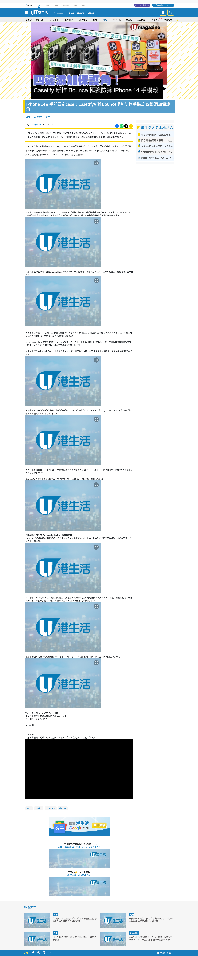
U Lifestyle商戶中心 (142, 5)
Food (56, 5)
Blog (75, 5)
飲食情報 (83, 19)
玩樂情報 (54, 19)
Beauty (66, 5)
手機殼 (39, 808)
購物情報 (69, 19)
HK (39, 5)
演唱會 (28, 19)
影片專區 (117, 19)
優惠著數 (40, 19)
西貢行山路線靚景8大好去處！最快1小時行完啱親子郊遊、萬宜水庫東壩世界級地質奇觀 (150, 938)
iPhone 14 (51, 808)
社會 (105, 19)
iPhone (63, 808)
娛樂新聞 (80, 13)
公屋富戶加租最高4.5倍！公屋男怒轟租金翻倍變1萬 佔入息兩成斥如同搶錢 (75, 920)
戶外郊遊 (134, 933)
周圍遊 (129, 19)
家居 (48, 117)
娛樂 (95, 19)
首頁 (28, 117)
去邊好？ (156, 19)
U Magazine (35, 124)
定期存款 (91, 13)
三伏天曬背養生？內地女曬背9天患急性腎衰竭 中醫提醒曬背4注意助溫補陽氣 (151, 920)
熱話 (56, 914)
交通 (56, 933)
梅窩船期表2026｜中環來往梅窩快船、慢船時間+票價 (74, 938)
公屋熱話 (70, 13)
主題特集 (168, 19)
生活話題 (38, 117)
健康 (132, 914)
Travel (47, 5)
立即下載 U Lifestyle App (164, 5)
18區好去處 (142, 19)
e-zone (84, 5)
